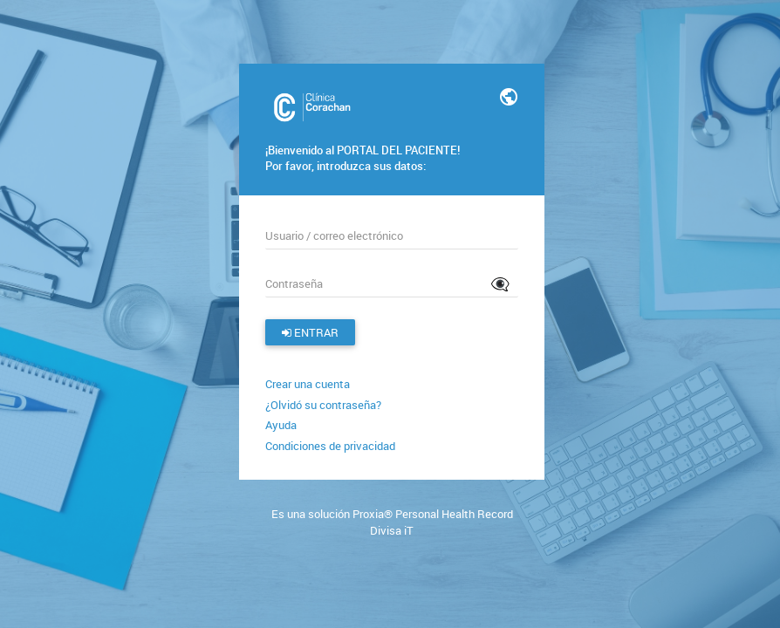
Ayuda (281, 425)
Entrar (310, 332)
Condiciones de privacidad (330, 446)
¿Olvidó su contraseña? (323, 405)
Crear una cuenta (307, 384)
